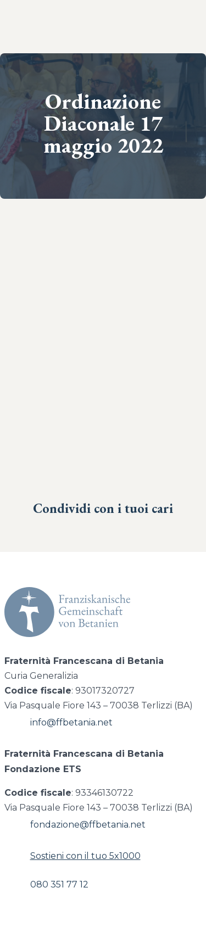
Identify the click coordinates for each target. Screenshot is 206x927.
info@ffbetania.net (71, 722)
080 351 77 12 (59, 884)
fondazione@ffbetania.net (88, 824)
